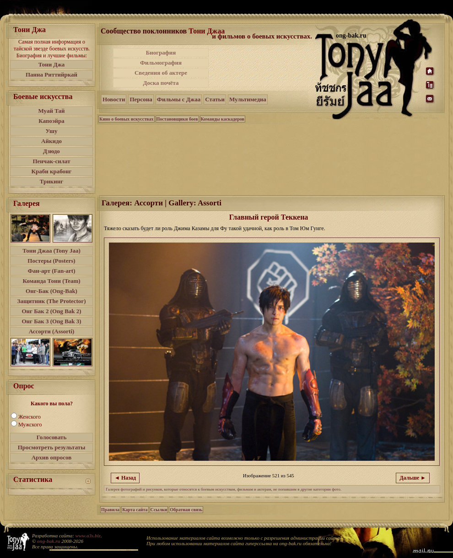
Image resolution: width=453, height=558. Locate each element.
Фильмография (161, 62)
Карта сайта (134, 509)
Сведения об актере (161, 72)
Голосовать (52, 437)
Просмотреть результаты (52, 447)
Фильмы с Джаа (178, 99)
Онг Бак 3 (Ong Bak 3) (51, 321)
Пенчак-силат (51, 161)
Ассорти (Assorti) (52, 331)
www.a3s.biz (88, 535)
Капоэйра (51, 120)
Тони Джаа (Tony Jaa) (51, 250)
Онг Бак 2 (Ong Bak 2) (51, 311)
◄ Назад (125, 478)
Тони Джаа (207, 31)
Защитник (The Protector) (51, 301)
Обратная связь (186, 509)
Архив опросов (52, 457)
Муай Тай (51, 110)
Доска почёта (160, 82)
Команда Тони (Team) (51, 280)
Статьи (215, 99)
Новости (113, 99)
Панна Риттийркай (51, 74)
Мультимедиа (247, 99)
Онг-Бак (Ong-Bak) (51, 290)
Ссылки (159, 509)
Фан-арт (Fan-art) (52, 270)
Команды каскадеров (222, 119)
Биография (161, 52)
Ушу (52, 130)
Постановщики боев (177, 119)
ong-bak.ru (48, 541)
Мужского (30, 424)
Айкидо (51, 141)
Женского (29, 417)
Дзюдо (51, 151)
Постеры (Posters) (51, 260)
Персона (140, 99)
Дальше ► (412, 478)
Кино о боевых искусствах (126, 119)
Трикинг (51, 181)
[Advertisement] (262, 67)
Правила (110, 509)
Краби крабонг (52, 171)
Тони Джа (51, 64)
